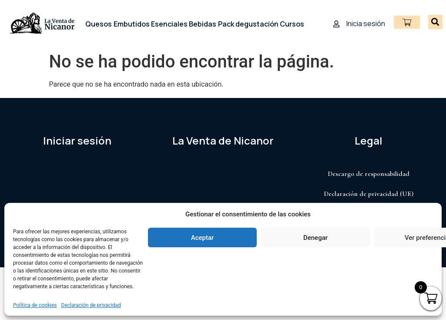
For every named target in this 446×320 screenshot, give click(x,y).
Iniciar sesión (77, 140)
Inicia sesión (365, 23)
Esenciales (169, 24)
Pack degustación (248, 24)
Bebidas (202, 24)
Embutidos (132, 24)
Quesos (98, 24)
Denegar (315, 238)
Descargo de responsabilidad (368, 173)
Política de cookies (35, 305)
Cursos (292, 24)
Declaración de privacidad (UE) (368, 193)
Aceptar (202, 238)
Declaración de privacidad (91, 305)
